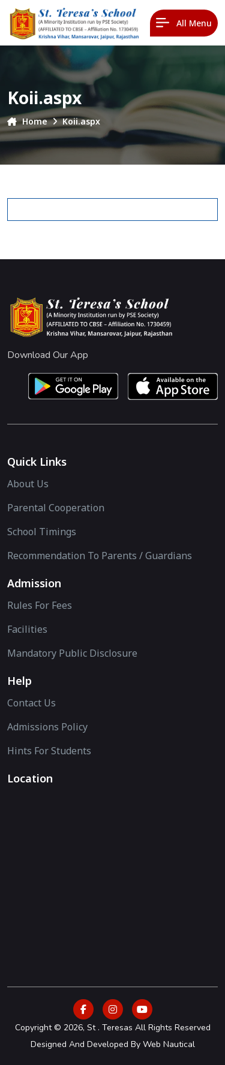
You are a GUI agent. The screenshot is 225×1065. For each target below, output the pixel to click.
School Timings (41, 532)
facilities (27, 629)
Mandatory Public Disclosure (72, 653)
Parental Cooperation (55, 508)
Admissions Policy (47, 727)
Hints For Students (49, 751)
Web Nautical (169, 1044)
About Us (28, 484)
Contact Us (31, 703)
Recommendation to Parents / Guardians (99, 556)
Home (27, 121)
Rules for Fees (39, 605)
